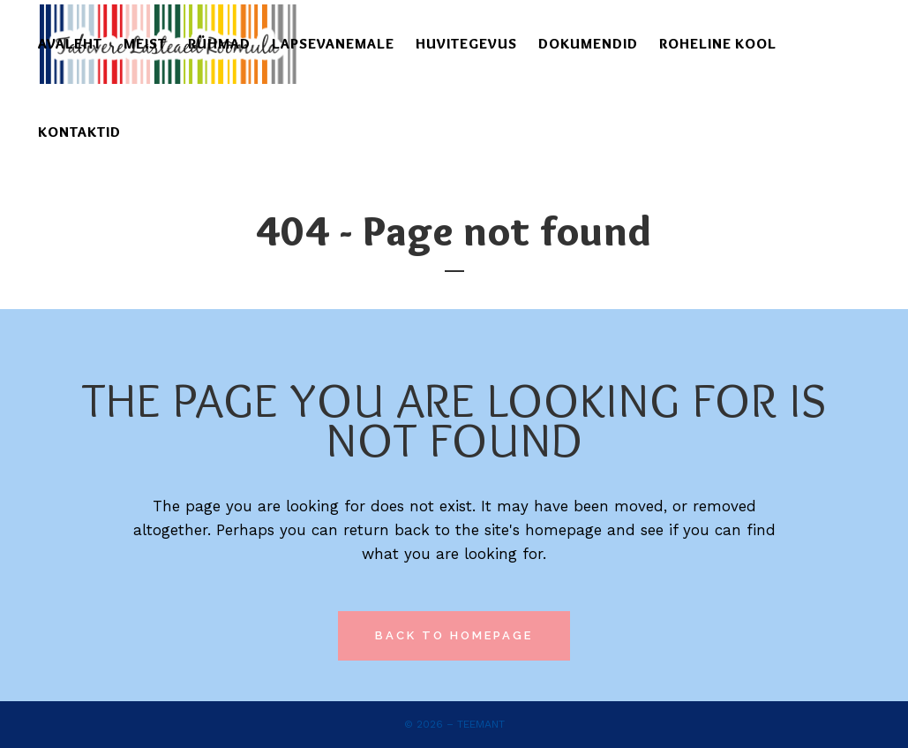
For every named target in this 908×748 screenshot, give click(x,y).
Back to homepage (454, 635)
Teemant (481, 724)
